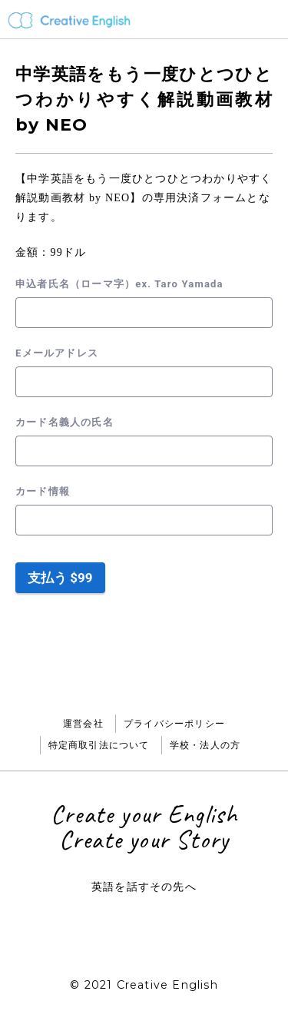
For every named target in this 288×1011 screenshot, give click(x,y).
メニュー (269, 19)
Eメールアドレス (56, 353)
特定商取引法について (99, 745)
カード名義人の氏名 (64, 422)
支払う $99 (60, 577)
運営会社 (83, 723)
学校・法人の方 (205, 745)
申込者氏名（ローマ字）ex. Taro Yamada (119, 284)
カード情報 (42, 491)
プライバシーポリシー (174, 723)
